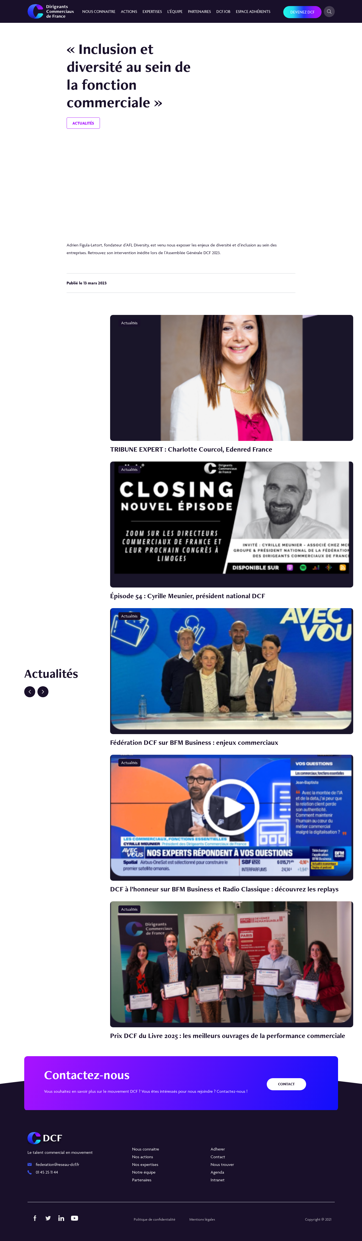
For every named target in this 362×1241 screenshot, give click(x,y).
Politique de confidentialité (154, 1219)
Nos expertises (145, 1164)
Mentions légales (202, 1219)
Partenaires (199, 11)
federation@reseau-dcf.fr (57, 1164)
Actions (129, 11)
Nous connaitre (98, 11)
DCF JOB (223, 11)
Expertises (152, 11)
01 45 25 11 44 (47, 1172)
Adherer (218, 1149)
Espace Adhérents (253, 11)
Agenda (217, 1172)
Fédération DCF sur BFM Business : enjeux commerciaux (194, 742)
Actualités (83, 123)
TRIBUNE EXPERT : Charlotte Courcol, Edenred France (191, 449)
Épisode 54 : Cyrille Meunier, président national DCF (187, 595)
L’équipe (175, 11)
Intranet (218, 1179)
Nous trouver (222, 1164)
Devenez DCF (302, 12)
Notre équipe (144, 1172)
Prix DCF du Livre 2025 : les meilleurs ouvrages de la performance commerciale (227, 1035)
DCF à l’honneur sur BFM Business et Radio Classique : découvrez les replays (224, 889)
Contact (286, 1084)
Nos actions (142, 1156)
